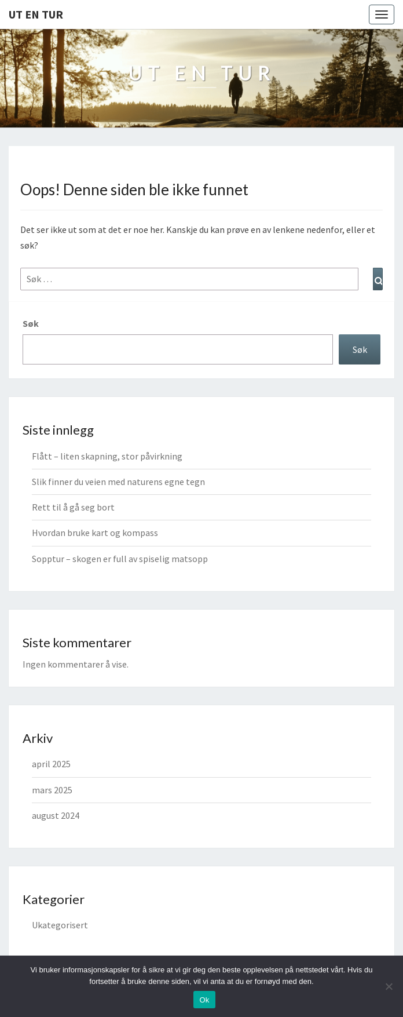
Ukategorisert (60, 925)
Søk (31, 323)
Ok (204, 1000)
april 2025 (51, 764)
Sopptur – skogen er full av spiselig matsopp (120, 558)
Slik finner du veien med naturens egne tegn (118, 481)
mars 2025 (52, 790)
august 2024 (55, 815)
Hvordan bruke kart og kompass (95, 532)
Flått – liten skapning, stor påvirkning (107, 456)
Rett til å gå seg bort (73, 507)
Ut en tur (36, 14)
